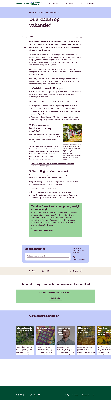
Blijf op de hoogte (72, 395)
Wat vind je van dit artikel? (36, 283)
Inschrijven (90, 3)
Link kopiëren (75, 297)
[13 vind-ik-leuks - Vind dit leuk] (76, 64)
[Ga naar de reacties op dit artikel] (80, 64)
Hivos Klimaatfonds (38, 222)
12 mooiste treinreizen (70, 144)
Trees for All (35, 219)
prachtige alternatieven (66, 132)
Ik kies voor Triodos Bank (43, 257)
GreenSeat (35, 215)
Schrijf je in (55, 325)
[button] (109, 369)
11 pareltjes (42, 141)
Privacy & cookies (88, 395)
